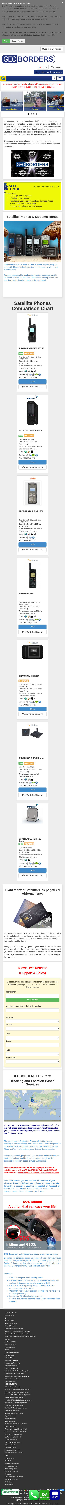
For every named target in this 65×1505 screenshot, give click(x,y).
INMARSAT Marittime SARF (14, 1453)
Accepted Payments (11, 1479)
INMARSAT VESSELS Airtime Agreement (18, 1400)
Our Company (9, 1315)
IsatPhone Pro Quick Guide (13, 1437)
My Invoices (8, 1474)
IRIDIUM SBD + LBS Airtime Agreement (17, 1389)
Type (8, 1034)
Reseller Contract (10, 1418)
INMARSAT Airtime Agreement (14, 1397)
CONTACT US (10, 1342)
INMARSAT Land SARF (12, 1450)
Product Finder (9, 1458)
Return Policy (9, 1484)
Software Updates (10, 1445)
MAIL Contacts (9, 1350)
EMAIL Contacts (10, 1347)
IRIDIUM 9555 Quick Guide (13, 1434)
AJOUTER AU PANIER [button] (32, 387)
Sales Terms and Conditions (14, 1476)
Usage (8, 1041)
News (6, 1318)
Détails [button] (32, 382)
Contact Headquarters (12, 1352)
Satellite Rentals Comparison (14, 1379)
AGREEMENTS (11, 1384)
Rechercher (11, 992)
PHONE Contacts (10, 1344)
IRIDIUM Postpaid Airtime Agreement (17, 1392)
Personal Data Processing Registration (17, 1334)
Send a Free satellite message (49, 72)
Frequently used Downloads (16, 1429)
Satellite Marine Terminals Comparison (17, 1376)
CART (7, 1455)
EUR (43, 67)
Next (61, 101)
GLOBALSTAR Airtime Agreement (15, 1408)
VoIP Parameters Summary (13, 1442)
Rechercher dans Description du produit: (23, 1006)
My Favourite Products (12, 1463)
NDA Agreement (10, 1421)
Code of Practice (10, 1326)
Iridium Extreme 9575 (11, 1365)
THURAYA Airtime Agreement (14, 1405)
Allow (6, 41)
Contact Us (8, 1482)
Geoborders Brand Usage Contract (16, 1424)
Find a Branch (9, 1355)
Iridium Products (10, 1381)
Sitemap (7, 1339)
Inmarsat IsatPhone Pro (12, 1363)
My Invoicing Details (11, 1469)
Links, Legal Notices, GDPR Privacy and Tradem (20, 1336)
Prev (4, 101)
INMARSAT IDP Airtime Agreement (16, 1402)
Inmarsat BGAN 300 (11, 1368)
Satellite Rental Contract (12, 1387)
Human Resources (11, 1323)
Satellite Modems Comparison (14, 1373)
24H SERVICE (9, 1358)
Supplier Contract (10, 1416)
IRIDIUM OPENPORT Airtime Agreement (18, 1395)
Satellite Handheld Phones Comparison (17, 1371)
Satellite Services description (14, 1328)
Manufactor (10, 1057)
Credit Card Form (10, 1426)
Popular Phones (11, 1360)
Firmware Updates (11, 1447)
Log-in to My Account (51, 49)
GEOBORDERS (11, 1313)
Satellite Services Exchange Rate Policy (17, 1331)
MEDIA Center (9, 1320)
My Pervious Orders (11, 1466)
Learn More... (17, 41)
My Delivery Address (11, 1471)
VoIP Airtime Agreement (12, 1410)
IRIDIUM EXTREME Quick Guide (15, 1431)
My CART (8, 1461)
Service (9, 1025)
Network (9, 1017)
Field (8, 1050)
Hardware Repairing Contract (14, 1413)
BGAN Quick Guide (11, 1439)
